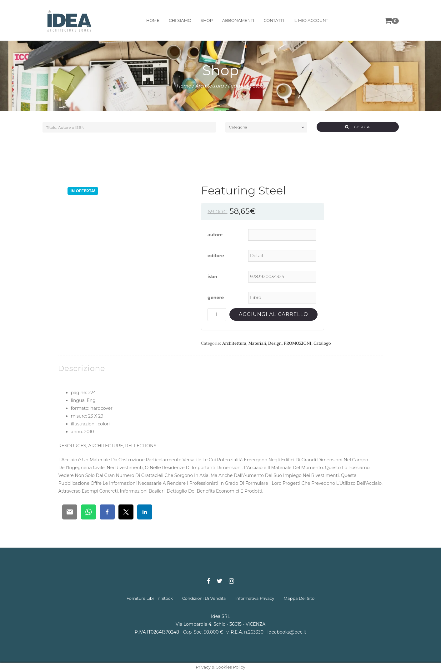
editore (216, 255)
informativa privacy (254, 598)
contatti (274, 20)
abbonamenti (238, 20)
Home (184, 86)
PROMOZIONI (297, 343)
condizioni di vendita (204, 598)
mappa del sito (298, 598)
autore (215, 235)
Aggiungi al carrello (273, 314)
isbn (212, 276)
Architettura (209, 86)
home (153, 20)
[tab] (82, 368)
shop (207, 20)
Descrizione (81, 368)
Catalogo (322, 343)
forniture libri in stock (150, 598)
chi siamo (180, 20)
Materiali (257, 343)
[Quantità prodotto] (217, 314)
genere (216, 297)
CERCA (357, 126)
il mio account (310, 20)
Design (275, 343)
